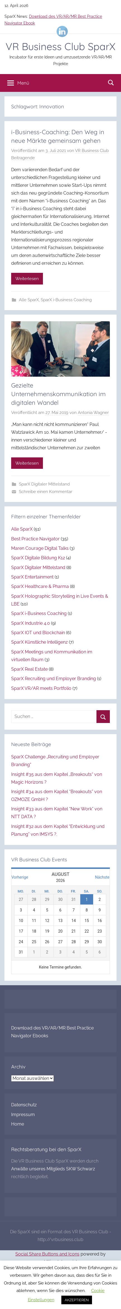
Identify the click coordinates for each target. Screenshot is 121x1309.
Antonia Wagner (93, 412)
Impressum (23, 1114)
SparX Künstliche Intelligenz (39, 642)
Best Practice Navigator (35, 538)
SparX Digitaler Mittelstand (44, 484)
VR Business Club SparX (60, 46)
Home (17, 1124)
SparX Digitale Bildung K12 (38, 557)
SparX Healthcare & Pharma (40, 586)
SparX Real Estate (29, 669)
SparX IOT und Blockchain (38, 632)
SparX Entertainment (32, 577)
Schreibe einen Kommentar (45, 491)
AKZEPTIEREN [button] (77, 1300)
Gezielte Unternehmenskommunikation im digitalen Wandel (58, 393)
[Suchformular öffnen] (111, 82)
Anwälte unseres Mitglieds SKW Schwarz (53, 1168)
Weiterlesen (27, 278)
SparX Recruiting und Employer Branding (53, 678)
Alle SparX (29, 299)
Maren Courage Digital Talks (40, 548)
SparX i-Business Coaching (66, 299)
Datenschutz (24, 1104)
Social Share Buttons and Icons (47, 1254)
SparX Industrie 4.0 (30, 623)
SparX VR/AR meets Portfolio (41, 688)
